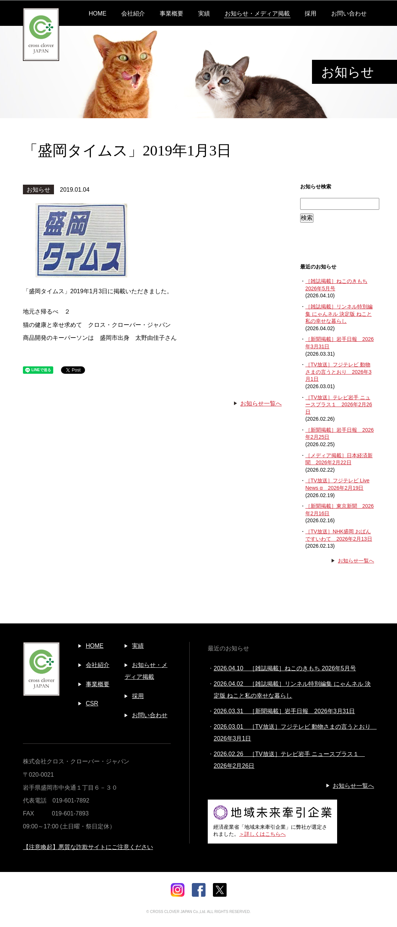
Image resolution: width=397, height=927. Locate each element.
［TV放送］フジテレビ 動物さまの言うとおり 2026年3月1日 (338, 372)
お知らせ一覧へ (261, 403)
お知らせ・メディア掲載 (257, 13)
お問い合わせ (349, 13)
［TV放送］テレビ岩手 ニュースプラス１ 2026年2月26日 (338, 404)
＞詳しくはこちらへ (262, 834)
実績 (204, 13)
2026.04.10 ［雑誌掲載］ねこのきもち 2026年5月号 (285, 668)
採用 (310, 13)
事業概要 (171, 13)
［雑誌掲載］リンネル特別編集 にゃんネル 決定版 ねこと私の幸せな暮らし (339, 314)
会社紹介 (133, 13)
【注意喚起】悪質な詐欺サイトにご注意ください (88, 847)
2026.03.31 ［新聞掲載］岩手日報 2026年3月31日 (284, 711)
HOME (97, 13)
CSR (92, 703)
